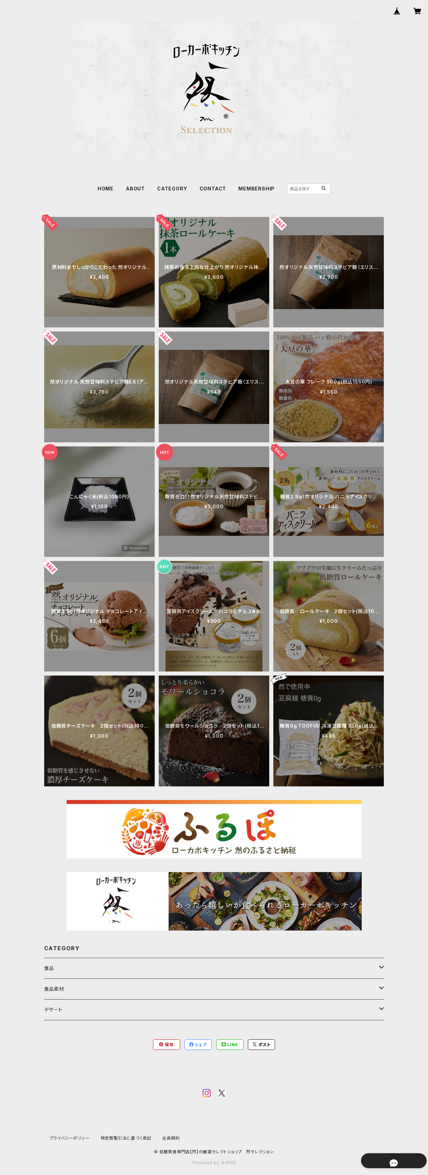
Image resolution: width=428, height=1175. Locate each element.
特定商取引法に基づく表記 (126, 1138)
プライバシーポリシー (70, 1138)
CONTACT (213, 188)
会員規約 (170, 1138)
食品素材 (54, 989)
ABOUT (135, 188)
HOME (106, 188)
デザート (53, 1009)
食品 (49, 968)
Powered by (214, 1162)
